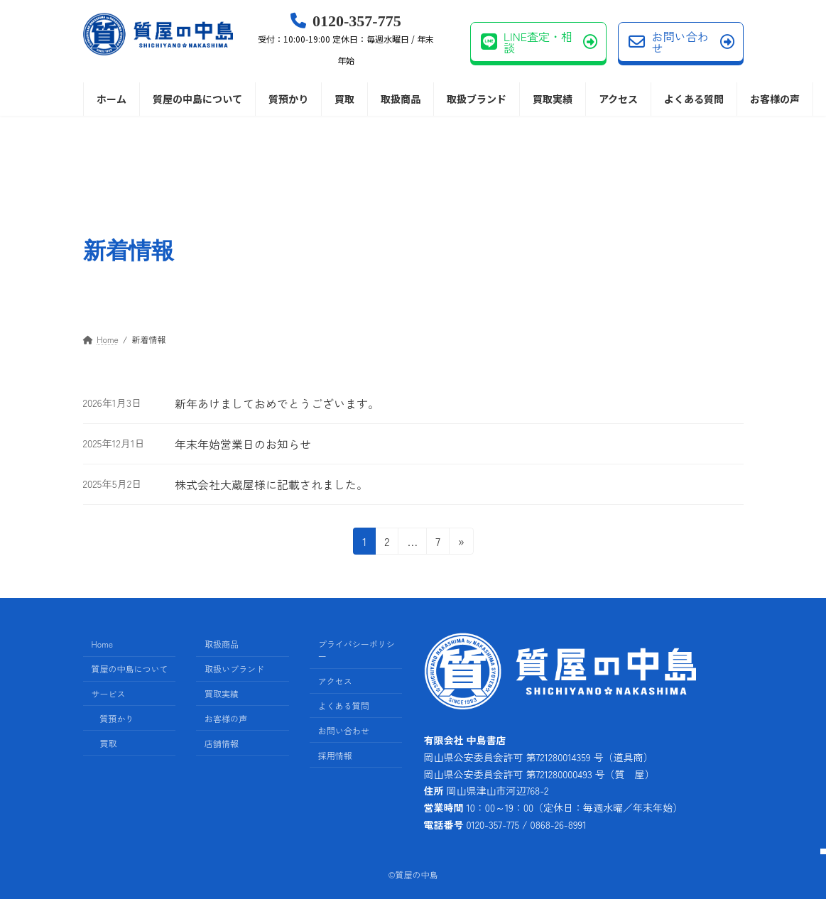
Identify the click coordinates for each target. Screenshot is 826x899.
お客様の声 (226, 718)
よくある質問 (343, 705)
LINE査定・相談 (539, 42)
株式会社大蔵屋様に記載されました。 (271, 484)
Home (103, 644)
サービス (109, 693)
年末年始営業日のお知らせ (243, 443)
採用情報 (335, 755)
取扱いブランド (234, 669)
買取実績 (222, 693)
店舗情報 (222, 743)
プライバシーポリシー (356, 650)
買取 (108, 743)
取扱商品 (222, 644)
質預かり (117, 718)
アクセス (335, 681)
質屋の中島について (130, 669)
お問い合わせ (681, 42)
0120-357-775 (346, 39)
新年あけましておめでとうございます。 (277, 403)
